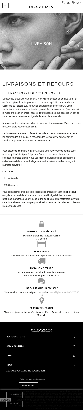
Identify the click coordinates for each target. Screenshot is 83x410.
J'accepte (5, 399)
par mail (42, 292)
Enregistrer (28, 385)
